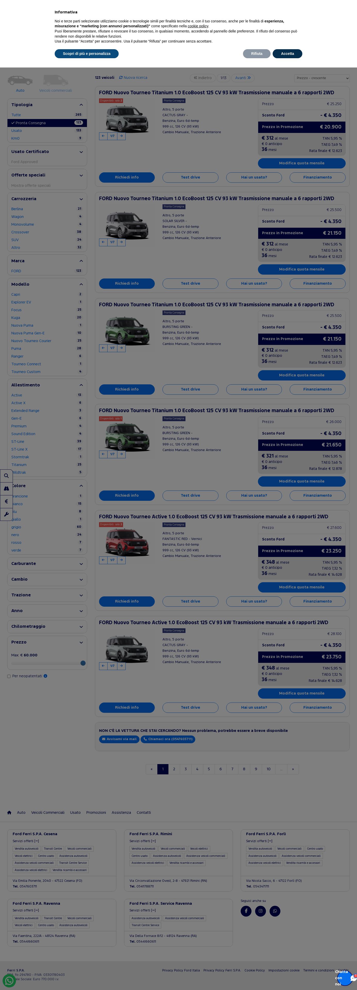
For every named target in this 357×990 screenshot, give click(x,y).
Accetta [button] (287, 54)
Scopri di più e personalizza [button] (86, 54)
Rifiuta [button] (257, 54)
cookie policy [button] (198, 26)
